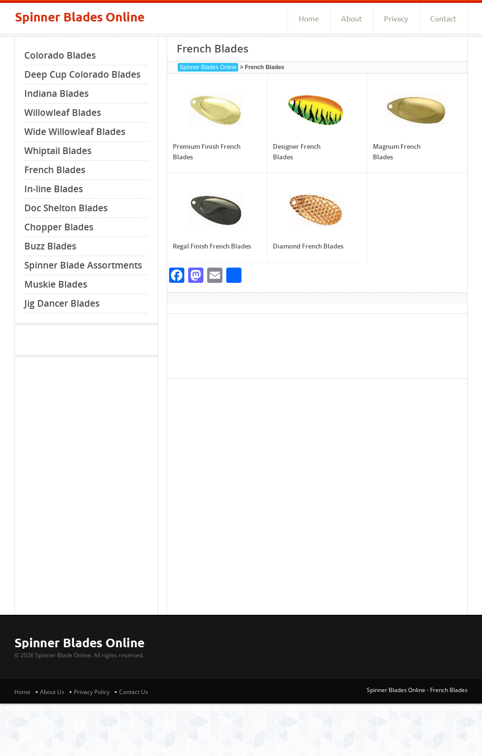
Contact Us (133, 692)
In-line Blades (53, 189)
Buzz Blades (50, 246)
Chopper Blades (58, 227)
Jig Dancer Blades (62, 303)
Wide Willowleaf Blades (74, 131)
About (351, 18)
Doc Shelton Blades (66, 208)
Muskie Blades (55, 284)
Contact (443, 18)
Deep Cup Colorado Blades (82, 74)
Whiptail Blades (57, 151)
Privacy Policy (92, 692)
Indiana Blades (56, 93)
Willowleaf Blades (62, 112)
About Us (52, 692)
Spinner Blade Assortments (83, 265)
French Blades (54, 170)
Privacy (396, 18)
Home (309, 18)
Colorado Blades (60, 55)
